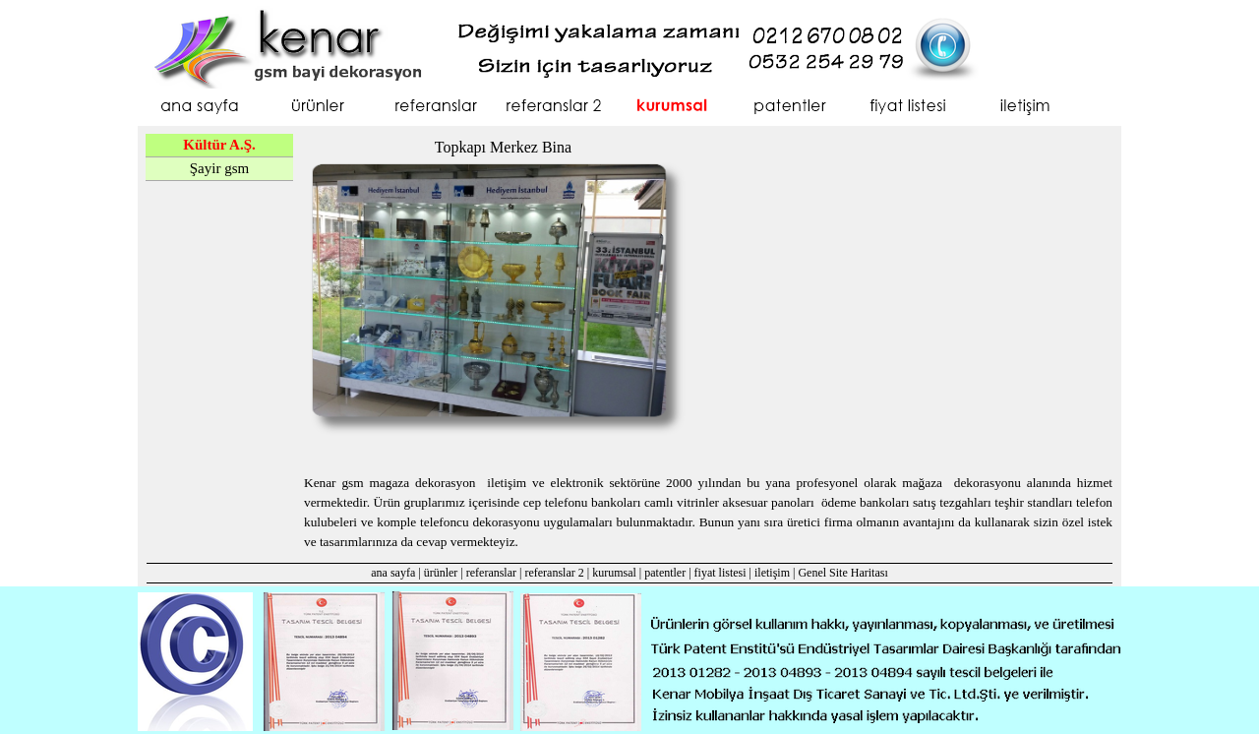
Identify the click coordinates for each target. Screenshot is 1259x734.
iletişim (772, 573)
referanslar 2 (553, 573)
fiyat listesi (720, 573)
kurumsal (614, 573)
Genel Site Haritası (842, 573)
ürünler (441, 573)
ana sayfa (393, 573)
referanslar (491, 573)
